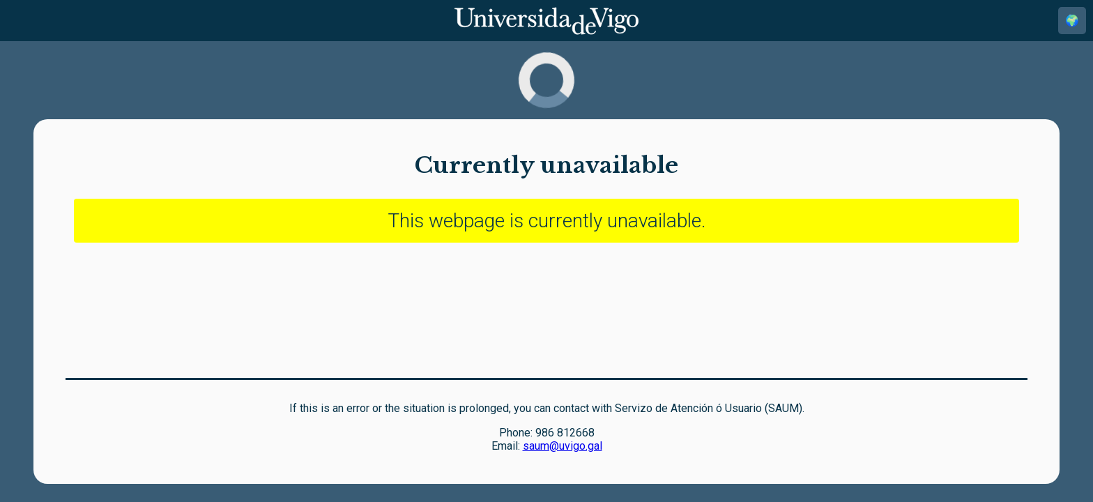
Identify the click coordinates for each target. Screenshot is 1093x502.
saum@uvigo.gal (562, 445)
